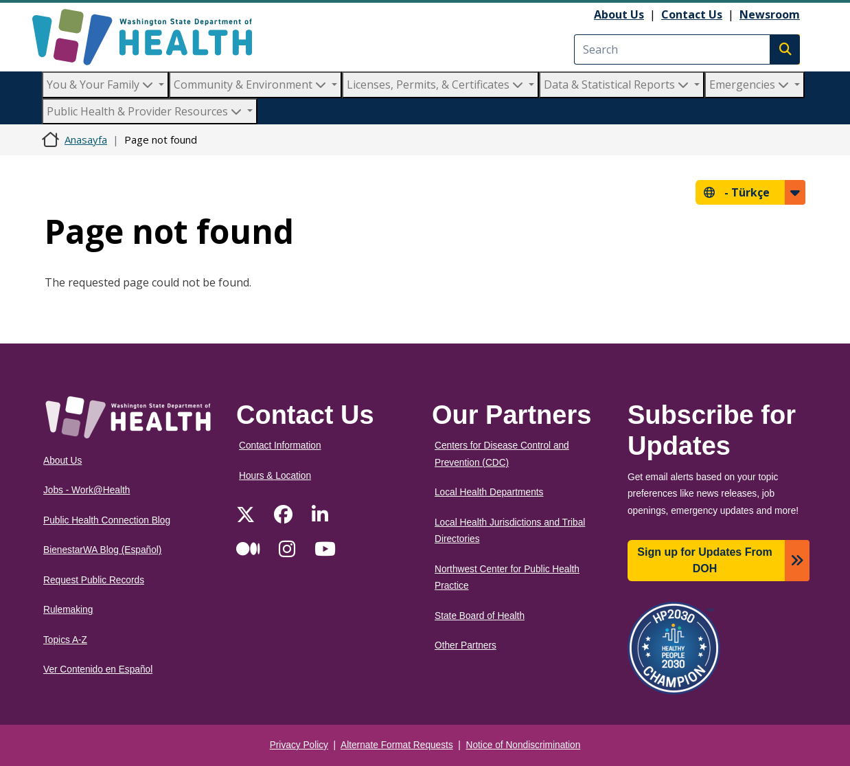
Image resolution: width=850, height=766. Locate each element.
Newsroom (769, 14)
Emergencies (750, 84)
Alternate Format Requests (397, 745)
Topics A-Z (65, 640)
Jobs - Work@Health (86, 490)
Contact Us (691, 14)
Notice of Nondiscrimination (523, 745)
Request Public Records (93, 580)
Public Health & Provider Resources (145, 111)
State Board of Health (480, 616)
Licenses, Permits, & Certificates (436, 84)
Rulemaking (68, 610)
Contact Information (280, 445)
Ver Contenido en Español (97, 669)
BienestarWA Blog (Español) (102, 550)
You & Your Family (101, 84)
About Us (619, 14)
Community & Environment (251, 84)
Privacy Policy (299, 745)
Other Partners (465, 645)
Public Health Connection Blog (106, 520)
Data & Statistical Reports (617, 84)
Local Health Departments (489, 492)
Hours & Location (275, 476)
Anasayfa (86, 139)
